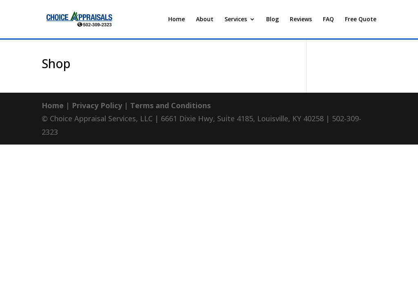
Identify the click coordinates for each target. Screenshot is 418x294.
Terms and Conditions (170, 105)
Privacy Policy (97, 105)
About (204, 19)
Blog (272, 19)
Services (236, 19)
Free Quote (360, 19)
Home (176, 19)
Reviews (301, 19)
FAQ (328, 19)
